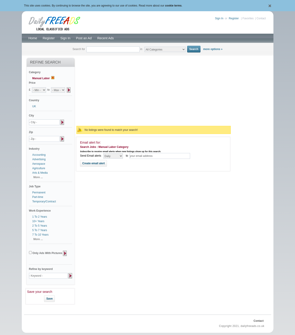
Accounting (39, 154)
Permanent (39, 192)
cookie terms (173, 5)
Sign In (219, 18)
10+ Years (38, 221)
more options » (212, 49)
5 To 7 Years (39, 230)
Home (33, 38)
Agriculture (38, 168)
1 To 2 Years (39, 216)
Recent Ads (105, 38)
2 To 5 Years (39, 225)
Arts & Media (40, 172)
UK (34, 106)
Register (234, 18)
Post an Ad (84, 38)
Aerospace (38, 163)
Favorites (247, 18)
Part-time (37, 197)
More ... (38, 177)
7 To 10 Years (40, 234)
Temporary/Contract (44, 201)
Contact (261, 18)
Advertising (39, 159)
